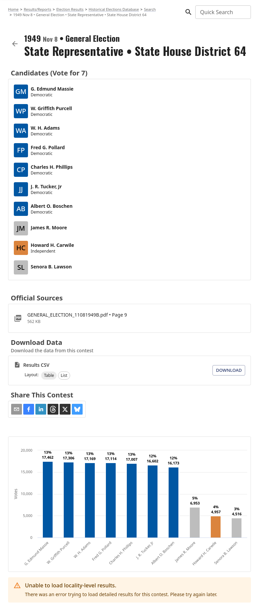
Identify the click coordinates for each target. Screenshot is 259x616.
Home (13, 9)
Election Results (70, 9)
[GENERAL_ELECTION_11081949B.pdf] (129, 318)
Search (150, 9)
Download (229, 370)
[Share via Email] (16, 409)
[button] (49, 375)
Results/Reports (37, 9)
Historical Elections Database (114, 9)
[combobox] (222, 12)
